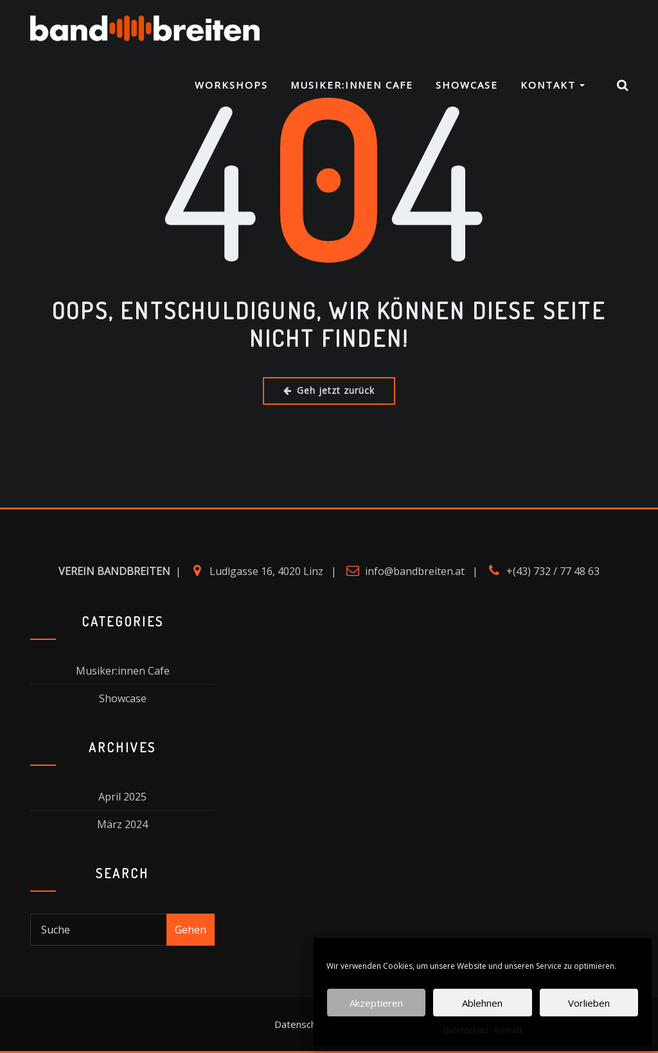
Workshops (231, 84)
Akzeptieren (376, 1002)
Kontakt (508, 1030)
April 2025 (122, 797)
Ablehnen (482, 1002)
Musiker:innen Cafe (351, 84)
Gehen (190, 930)
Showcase (467, 84)
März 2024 (122, 824)
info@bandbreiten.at (415, 571)
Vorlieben (589, 1002)
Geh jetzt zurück (329, 390)
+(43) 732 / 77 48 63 (553, 571)
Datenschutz (465, 1030)
